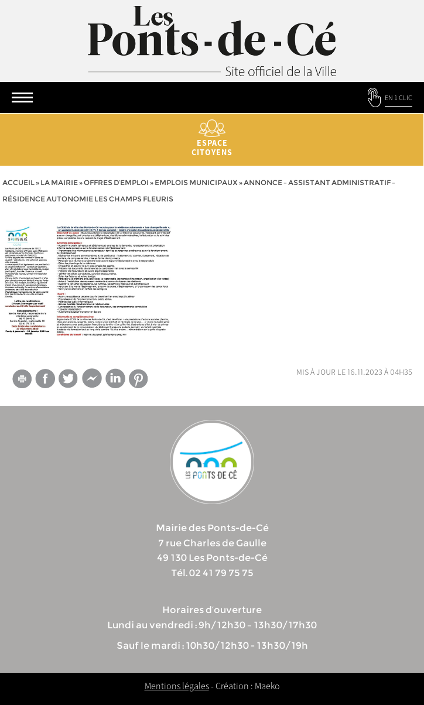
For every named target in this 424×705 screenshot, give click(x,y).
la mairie (59, 182)
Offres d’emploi (116, 182)
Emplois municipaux (196, 182)
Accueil (18, 182)
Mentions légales (177, 686)
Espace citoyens (212, 138)
